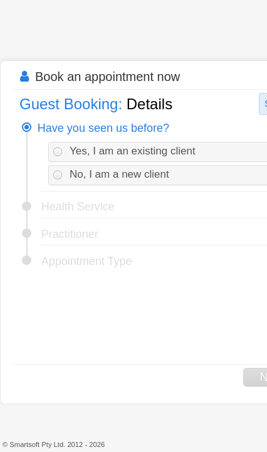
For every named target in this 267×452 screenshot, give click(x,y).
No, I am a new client (119, 174)
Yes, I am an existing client (133, 151)
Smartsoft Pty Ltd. (37, 444)
